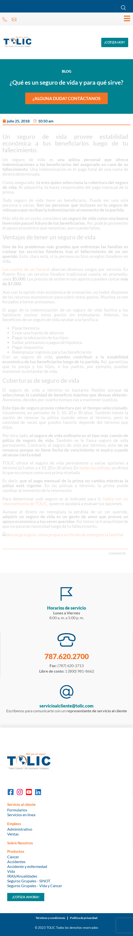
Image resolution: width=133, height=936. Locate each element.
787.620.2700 (66, 656)
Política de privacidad (83, 918)
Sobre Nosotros (20, 843)
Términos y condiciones (50, 918)
